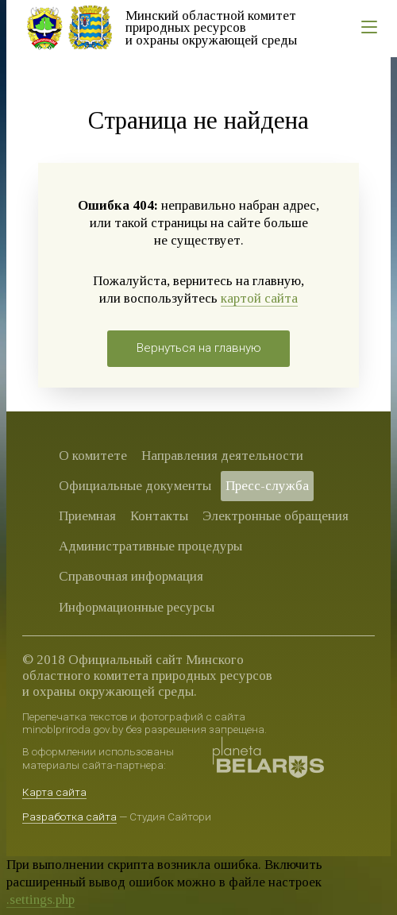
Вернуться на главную (199, 348)
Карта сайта (54, 792)
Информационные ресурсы (136, 607)
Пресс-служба (267, 485)
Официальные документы (135, 485)
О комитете (93, 455)
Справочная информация (131, 576)
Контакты (159, 515)
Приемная (87, 515)
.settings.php (40, 899)
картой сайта (259, 298)
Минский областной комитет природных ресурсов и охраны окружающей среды (211, 28)
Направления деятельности (222, 455)
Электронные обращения (275, 515)
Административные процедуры (150, 546)
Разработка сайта (69, 816)
